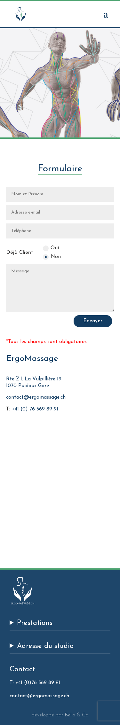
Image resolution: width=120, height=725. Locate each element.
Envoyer (92, 321)
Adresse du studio (45, 646)
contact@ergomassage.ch (36, 397)
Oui (51, 248)
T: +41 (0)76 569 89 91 (35, 682)
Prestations (34, 623)
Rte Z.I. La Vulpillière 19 (33, 379)
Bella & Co (76, 715)
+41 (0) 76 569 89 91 (35, 409)
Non (52, 257)
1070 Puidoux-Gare (27, 385)
